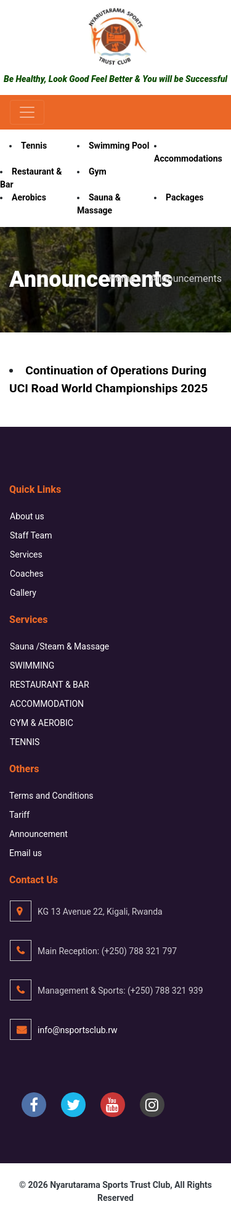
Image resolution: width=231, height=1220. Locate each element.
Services (26, 554)
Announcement (38, 834)
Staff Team (31, 535)
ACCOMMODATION (47, 704)
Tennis (34, 145)
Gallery (23, 593)
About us (27, 516)
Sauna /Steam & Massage (59, 646)
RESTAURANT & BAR (49, 685)
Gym (98, 171)
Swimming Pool (119, 145)
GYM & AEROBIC (41, 723)
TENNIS (24, 742)
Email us (25, 853)
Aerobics (29, 197)
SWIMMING (32, 665)
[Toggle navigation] (27, 112)
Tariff (19, 815)
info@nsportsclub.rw (78, 1030)
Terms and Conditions (51, 796)
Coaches (26, 574)
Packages (184, 197)
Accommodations (188, 158)
